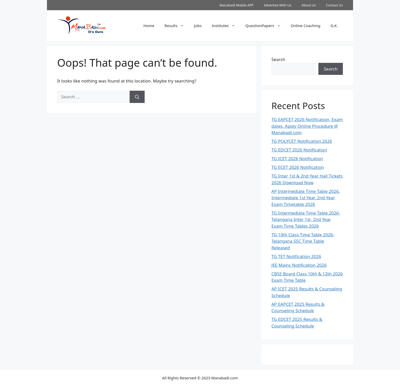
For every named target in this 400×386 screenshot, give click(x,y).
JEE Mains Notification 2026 (299, 265)
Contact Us (334, 5)
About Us (309, 5)
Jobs (198, 25)
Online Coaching (305, 25)
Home (148, 25)
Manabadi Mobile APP (236, 5)
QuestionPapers (265, 25)
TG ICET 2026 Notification (297, 158)
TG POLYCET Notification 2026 (301, 141)
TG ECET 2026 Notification (297, 167)
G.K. (334, 25)
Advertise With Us (277, 5)
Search (278, 59)
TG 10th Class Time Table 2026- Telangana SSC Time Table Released (302, 241)
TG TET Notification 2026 (296, 256)
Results (177, 25)
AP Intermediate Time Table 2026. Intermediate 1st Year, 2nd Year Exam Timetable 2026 (305, 197)
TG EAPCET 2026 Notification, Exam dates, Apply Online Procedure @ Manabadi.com (307, 125)
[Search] (137, 97)
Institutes (226, 25)
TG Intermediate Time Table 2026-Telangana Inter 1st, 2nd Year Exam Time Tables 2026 (305, 219)
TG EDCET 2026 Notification (299, 150)
